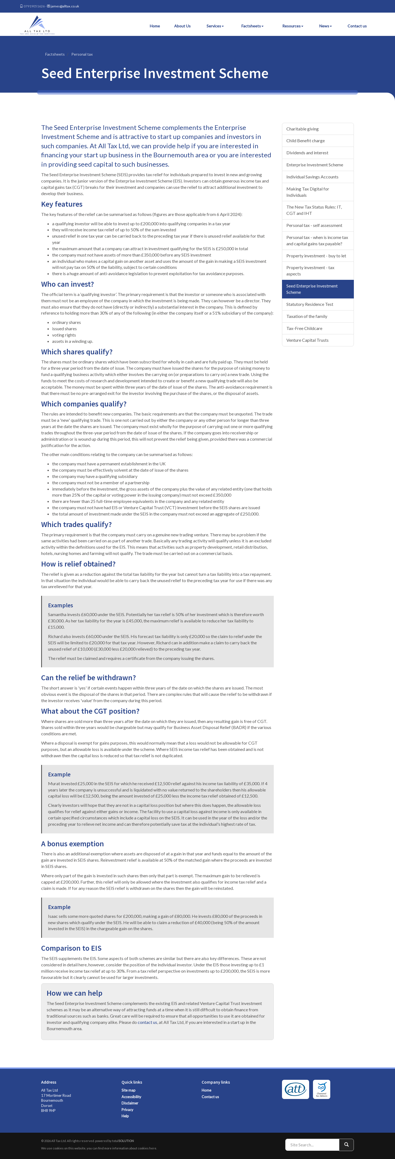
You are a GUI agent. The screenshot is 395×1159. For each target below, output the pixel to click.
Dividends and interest (307, 152)
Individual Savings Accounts (312, 176)
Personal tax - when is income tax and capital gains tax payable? (317, 240)
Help (125, 1116)
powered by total (114, 1141)
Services (215, 26)
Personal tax (82, 54)
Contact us (357, 26)
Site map (129, 1090)
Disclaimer (130, 1103)
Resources (292, 26)
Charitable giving (302, 128)
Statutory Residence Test (309, 304)
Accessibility (131, 1097)
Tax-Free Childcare (304, 328)
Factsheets (252, 26)
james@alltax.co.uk (65, 6)
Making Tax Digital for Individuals (307, 192)
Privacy (127, 1109)
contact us (147, 1022)
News (325, 26)
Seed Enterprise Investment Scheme (312, 289)
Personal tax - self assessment (314, 225)
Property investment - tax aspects (310, 270)
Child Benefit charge (305, 140)
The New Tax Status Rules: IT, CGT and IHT (314, 210)
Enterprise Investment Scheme (314, 164)
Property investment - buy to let (316, 255)
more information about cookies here (130, 1148)
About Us (182, 26)
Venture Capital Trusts (307, 340)
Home (155, 26)
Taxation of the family (306, 316)
